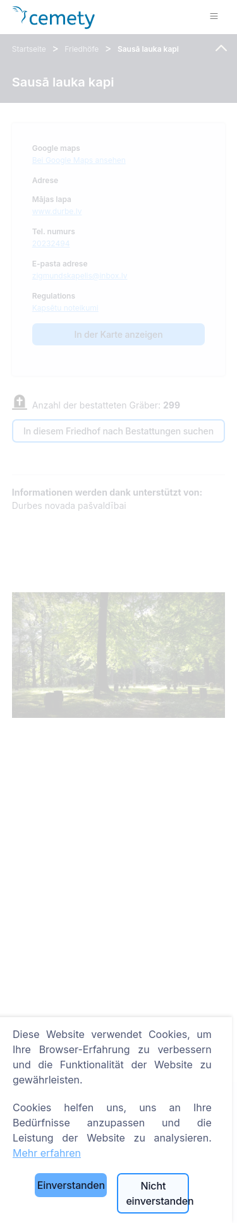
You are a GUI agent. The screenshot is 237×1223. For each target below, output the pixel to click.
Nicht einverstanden (157, 1193)
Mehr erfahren (47, 1153)
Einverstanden (71, 1185)
